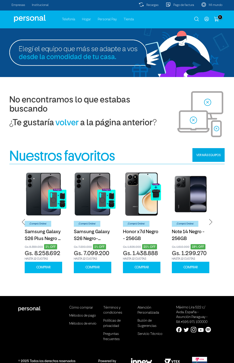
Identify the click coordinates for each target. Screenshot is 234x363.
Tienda (129, 19)
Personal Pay (107, 19)
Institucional (40, 5)
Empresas (18, 5)
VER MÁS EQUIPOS (208, 155)
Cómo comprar (81, 307)
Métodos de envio (82, 323)
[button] (23, 222)
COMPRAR (43, 267)
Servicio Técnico (150, 334)
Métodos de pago (82, 315)
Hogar (86, 19)
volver (67, 123)
